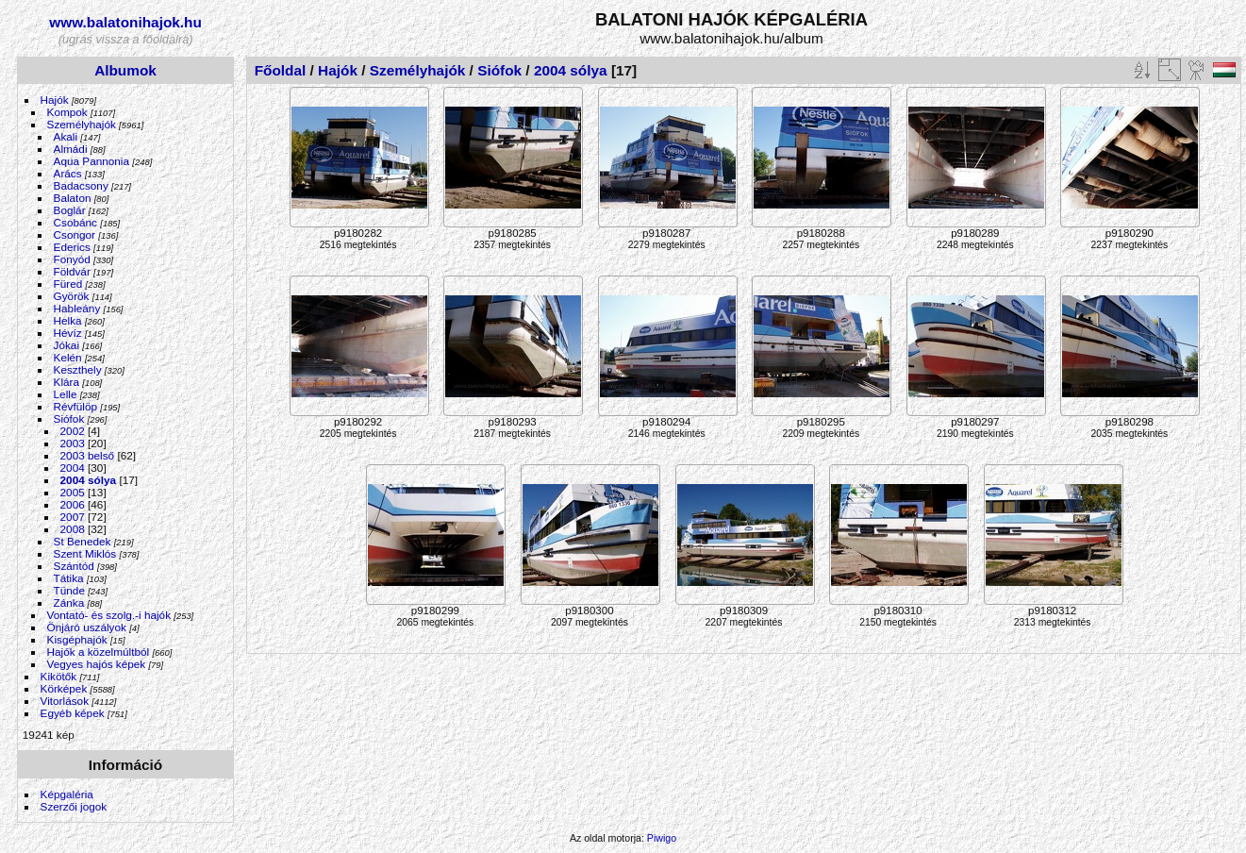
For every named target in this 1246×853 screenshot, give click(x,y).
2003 (72, 443)
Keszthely (78, 369)
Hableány (77, 308)
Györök (72, 296)
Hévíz (68, 332)
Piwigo (661, 838)
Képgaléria (67, 794)
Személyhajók (81, 124)
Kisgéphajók (77, 639)
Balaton (72, 198)
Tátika (69, 578)
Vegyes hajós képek (96, 664)
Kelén (68, 357)
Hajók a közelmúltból (98, 651)
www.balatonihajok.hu (125, 22)
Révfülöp (75, 406)
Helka (68, 320)
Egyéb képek (73, 713)
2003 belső (87, 455)
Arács (68, 173)
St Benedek (82, 541)
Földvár (72, 271)
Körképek (64, 688)
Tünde (69, 590)
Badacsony (81, 185)
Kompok (67, 112)
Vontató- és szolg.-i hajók (109, 615)
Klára (66, 382)
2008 (72, 529)
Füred (68, 283)
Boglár (70, 210)
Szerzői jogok (74, 806)
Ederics (72, 247)
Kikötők (59, 676)
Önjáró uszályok (86, 627)
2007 (72, 516)
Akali (66, 136)
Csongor (74, 234)
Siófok (69, 418)
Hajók (56, 99)
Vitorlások (65, 700)
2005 (72, 492)
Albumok (125, 70)
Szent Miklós (85, 553)
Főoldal (281, 70)
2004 (72, 467)
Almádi (71, 148)
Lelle (65, 394)
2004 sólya (88, 480)
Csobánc (75, 222)
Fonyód (72, 259)
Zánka (69, 602)
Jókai (66, 345)
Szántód (74, 566)
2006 (72, 504)
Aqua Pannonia (91, 161)
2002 (72, 431)
